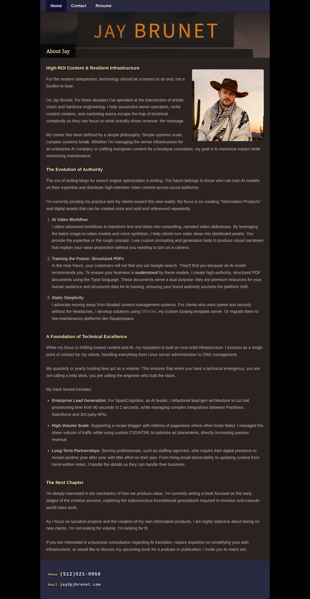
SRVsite (148, 311)
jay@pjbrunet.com (80, 584)
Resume (104, 6)
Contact (78, 6)
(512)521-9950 (80, 574)
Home (56, 6)
